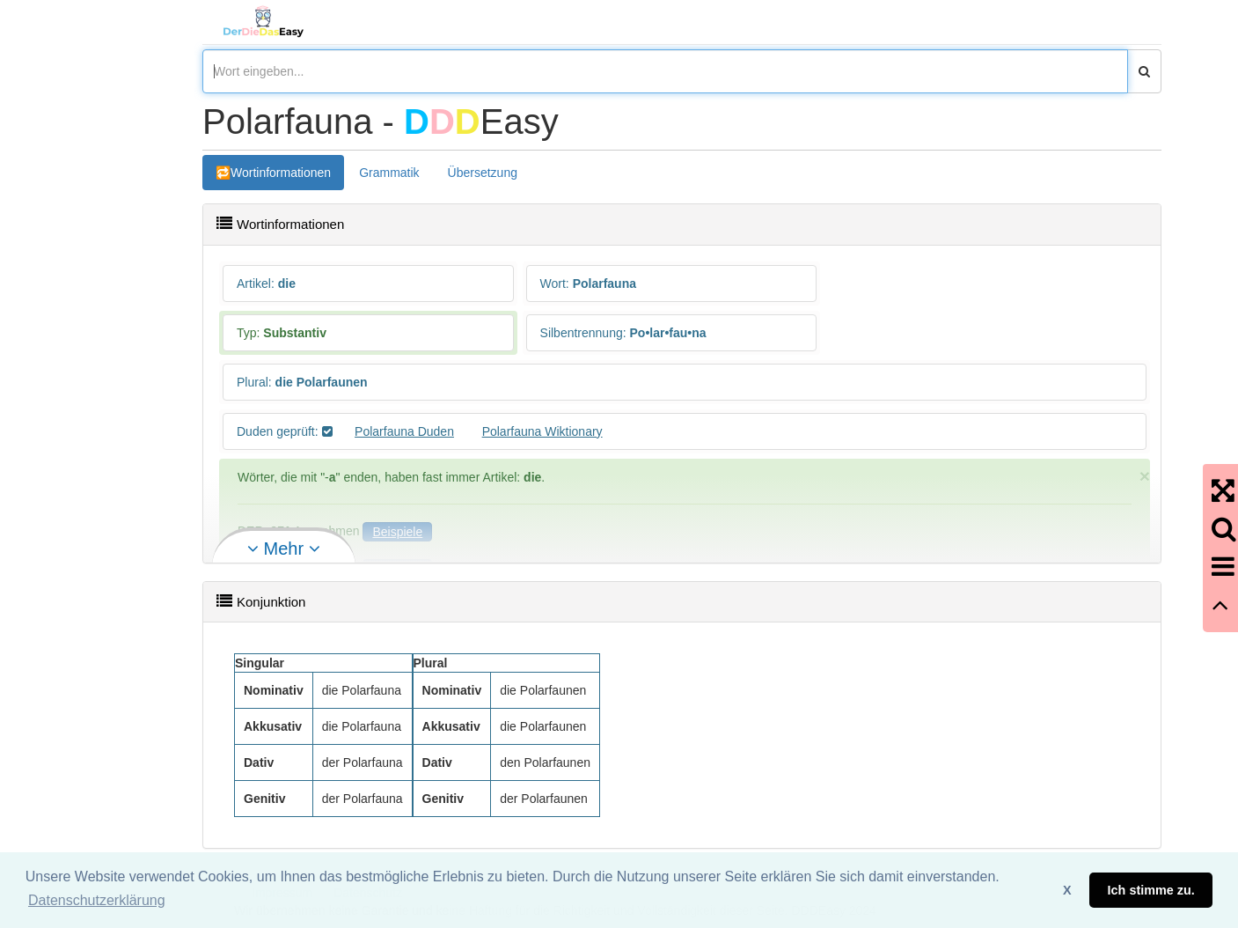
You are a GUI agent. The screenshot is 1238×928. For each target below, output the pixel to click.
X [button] (1067, 890)
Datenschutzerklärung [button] (96, 900)
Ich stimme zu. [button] (1151, 890)
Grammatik (389, 173)
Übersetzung (482, 173)
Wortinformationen (281, 173)
